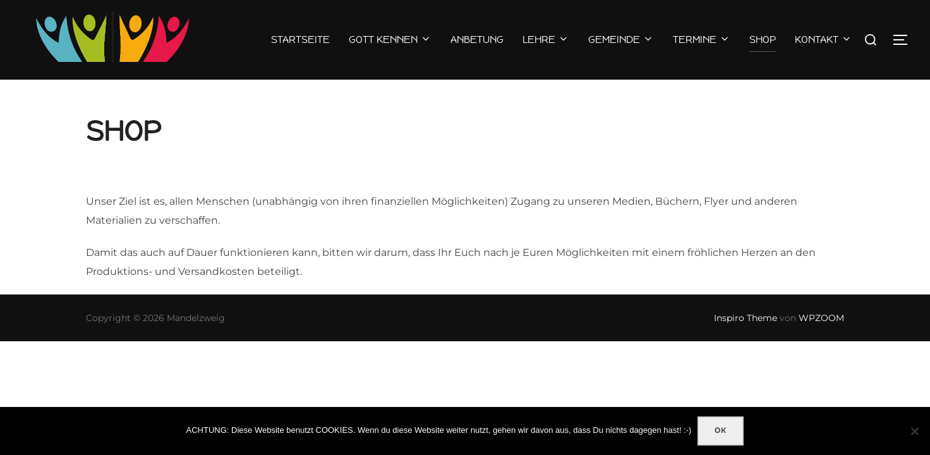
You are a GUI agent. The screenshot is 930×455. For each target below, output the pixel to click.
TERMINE (701, 39)
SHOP (762, 39)
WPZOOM (821, 343)
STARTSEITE (300, 39)
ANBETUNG (477, 39)
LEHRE (545, 39)
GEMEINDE (621, 39)
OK (721, 430)
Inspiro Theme (745, 343)
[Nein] (914, 431)
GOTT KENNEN (390, 39)
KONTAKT (823, 39)
